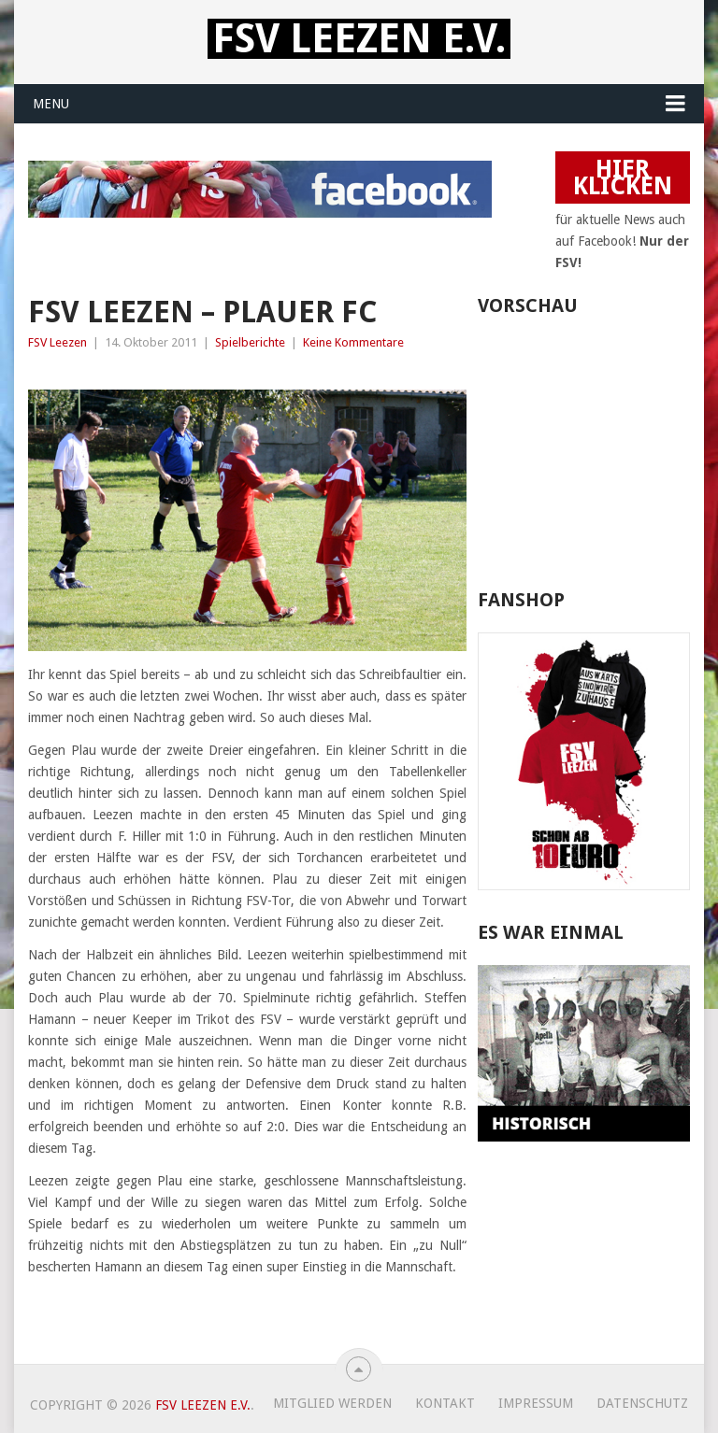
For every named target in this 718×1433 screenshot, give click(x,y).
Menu (51, 103)
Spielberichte (250, 342)
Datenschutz (642, 1403)
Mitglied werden (332, 1403)
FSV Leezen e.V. (359, 39)
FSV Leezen (57, 342)
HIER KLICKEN (622, 177)
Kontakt (445, 1403)
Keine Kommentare (353, 342)
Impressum (535, 1403)
